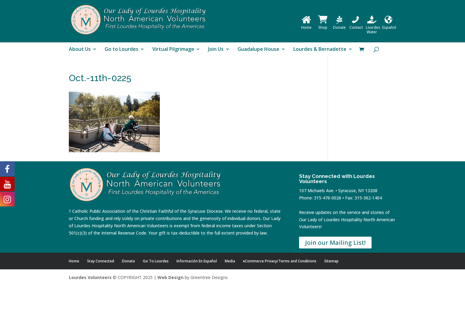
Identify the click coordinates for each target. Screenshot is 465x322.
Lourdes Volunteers (90, 277)
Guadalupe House (258, 49)
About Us (80, 49)
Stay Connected (100, 261)
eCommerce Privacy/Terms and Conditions (279, 261)
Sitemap (331, 261)
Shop (322, 25)
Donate (339, 25)
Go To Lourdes (156, 261)
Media (230, 261)
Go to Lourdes (121, 49)
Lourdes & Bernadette (319, 49)
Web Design (170, 277)
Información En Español (197, 261)
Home (306, 25)
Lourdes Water (373, 27)
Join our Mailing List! (335, 242)
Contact (356, 25)
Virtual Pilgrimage (173, 49)
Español (389, 25)
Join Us (216, 49)
